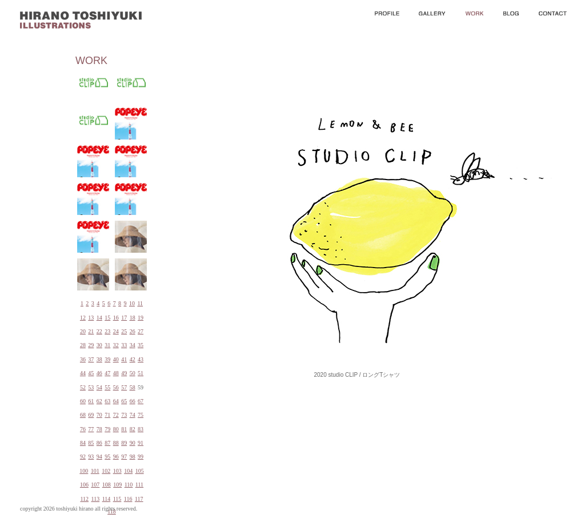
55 (107, 387)
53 (91, 387)
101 (95, 471)
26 (132, 331)
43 (140, 359)
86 (99, 443)
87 (107, 443)
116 (128, 499)
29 (91, 345)
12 (83, 317)
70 (99, 415)
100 (83, 471)
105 (139, 471)
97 (124, 456)
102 (106, 471)
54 (99, 387)
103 (117, 471)
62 (99, 401)
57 (124, 387)
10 (132, 303)
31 (107, 345)
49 (124, 373)
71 (107, 415)
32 (116, 345)
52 (83, 387)
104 (128, 471)
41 (124, 359)
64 (116, 401)
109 (117, 484)
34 (132, 345)
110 (129, 484)
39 (107, 359)
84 (83, 443)
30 (99, 345)
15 (107, 317)
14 (99, 317)
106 (84, 484)
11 (140, 303)
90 (132, 443)
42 (132, 359)
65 (124, 401)
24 (116, 331)
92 (83, 456)
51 (140, 373)
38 (99, 359)
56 (116, 387)
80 (116, 429)
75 (140, 415)
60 (83, 401)
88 (116, 443)
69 (91, 415)
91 (140, 443)
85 (91, 443)
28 (83, 345)
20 (83, 331)
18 (132, 317)
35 (140, 345)
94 (99, 456)
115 (117, 499)
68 (83, 415)
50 (132, 373)
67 (140, 401)
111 (139, 484)
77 (91, 429)
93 (91, 456)
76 (83, 429)
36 (83, 359)
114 (106, 499)
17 (124, 317)
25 (124, 331)
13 (91, 317)
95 (107, 456)
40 (116, 359)
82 (132, 429)
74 (132, 415)
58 (132, 387)
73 (124, 415)
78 (99, 429)
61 (91, 401)
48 (116, 373)
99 (140, 456)
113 (95, 499)
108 (106, 484)
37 (91, 359)
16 (116, 317)
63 (107, 401)
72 (116, 415)
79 (107, 429)
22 (99, 331)
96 (116, 456)
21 (91, 331)
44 (83, 373)
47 (107, 373)
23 (107, 331)
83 (140, 429)
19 (140, 317)
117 (139, 499)
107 (95, 484)
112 (84, 499)
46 (99, 373)
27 (140, 331)
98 (132, 456)
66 (132, 401)
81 (124, 429)
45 (91, 373)
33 (124, 345)
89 (124, 443)
